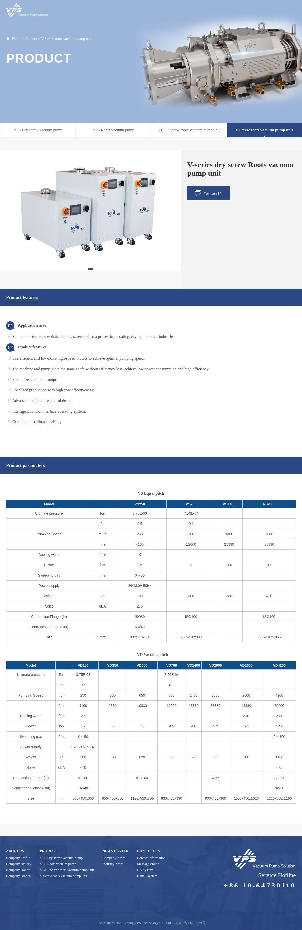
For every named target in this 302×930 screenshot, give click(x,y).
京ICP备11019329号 (190, 923)
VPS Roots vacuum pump (113, 130)
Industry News (112, 864)
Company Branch (18, 876)
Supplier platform (273, 13)
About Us (161, 13)
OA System (145, 870)
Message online (148, 864)
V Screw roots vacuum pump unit (66, 39)
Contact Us (246, 13)
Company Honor (18, 870)
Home (144, 13)
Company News (113, 858)
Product (180, 13)
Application (224, 13)
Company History (18, 864)
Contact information (151, 858)
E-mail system (147, 876)
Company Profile (18, 858)
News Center (200, 13)
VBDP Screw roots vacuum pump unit (189, 130)
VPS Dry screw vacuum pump (37, 130)
